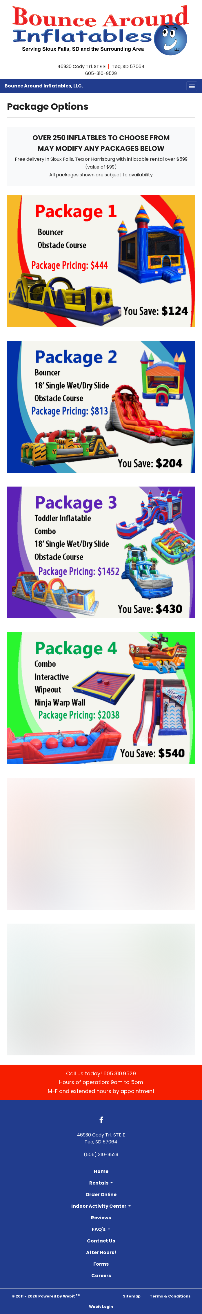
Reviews (101, 1217)
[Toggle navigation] (191, 86)
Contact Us (101, 1241)
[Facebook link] (101, 1120)
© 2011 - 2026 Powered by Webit (46, 1296)
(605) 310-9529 (101, 1154)
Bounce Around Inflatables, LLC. (44, 86)
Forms (101, 1264)
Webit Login (101, 1306)
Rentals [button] (99, 1183)
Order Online (101, 1194)
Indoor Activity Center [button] (99, 1206)
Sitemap (132, 1296)
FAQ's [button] (99, 1229)
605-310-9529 (101, 73)
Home (101, 1171)
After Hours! (101, 1252)
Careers (101, 1275)
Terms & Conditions (170, 1296)
